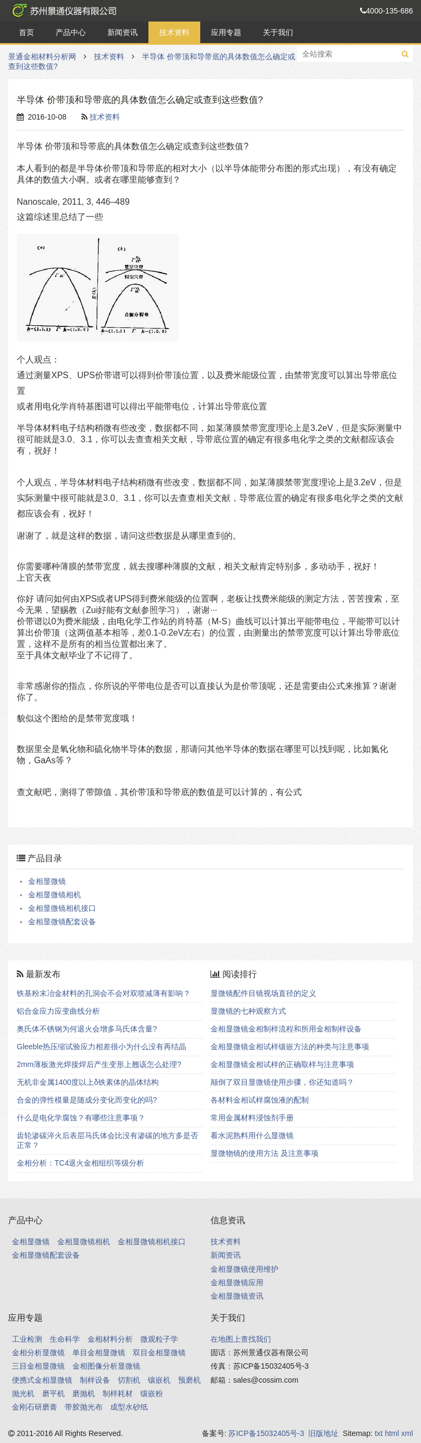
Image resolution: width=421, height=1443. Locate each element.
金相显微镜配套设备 (62, 921)
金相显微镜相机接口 (62, 908)
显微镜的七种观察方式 (248, 1011)
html (392, 1433)
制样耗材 (118, 1393)
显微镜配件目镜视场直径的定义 (263, 993)
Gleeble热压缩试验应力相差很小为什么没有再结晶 (101, 1046)
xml (407, 1433)
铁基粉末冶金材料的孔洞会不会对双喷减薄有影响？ (104, 993)
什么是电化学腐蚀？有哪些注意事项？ (81, 1117)
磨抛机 (83, 1393)
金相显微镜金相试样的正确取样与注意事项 (282, 1064)
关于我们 (278, 32)
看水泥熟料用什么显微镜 (252, 1135)
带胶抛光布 (84, 1407)
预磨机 (189, 1380)
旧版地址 (323, 1433)
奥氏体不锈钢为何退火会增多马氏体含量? (87, 1028)
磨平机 (53, 1393)
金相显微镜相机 (54, 894)
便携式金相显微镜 (42, 1380)
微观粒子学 (159, 1339)
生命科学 (65, 1339)
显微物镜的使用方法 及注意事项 (264, 1153)
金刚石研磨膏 (34, 1407)
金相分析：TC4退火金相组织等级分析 (80, 1163)
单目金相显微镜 (98, 1352)
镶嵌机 (159, 1380)
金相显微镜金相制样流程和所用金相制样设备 (286, 1028)
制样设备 (95, 1380)
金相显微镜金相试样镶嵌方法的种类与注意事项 (289, 1046)
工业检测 (27, 1339)
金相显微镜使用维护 (244, 1269)
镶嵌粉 (151, 1393)
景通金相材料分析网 (62, 11)
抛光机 (23, 1393)
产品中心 (71, 32)
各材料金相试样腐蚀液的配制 (259, 1100)
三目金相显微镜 (38, 1366)
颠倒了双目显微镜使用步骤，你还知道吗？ (282, 1082)
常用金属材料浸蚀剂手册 (252, 1117)
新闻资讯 (122, 32)
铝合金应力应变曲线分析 (58, 1011)
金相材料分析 (110, 1339)
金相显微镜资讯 (236, 1296)
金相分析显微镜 (38, 1352)
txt (379, 1433)
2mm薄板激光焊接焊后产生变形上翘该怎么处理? (99, 1064)
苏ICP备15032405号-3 (266, 1433)
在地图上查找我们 (240, 1339)
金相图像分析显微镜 (106, 1366)
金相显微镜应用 (236, 1282)
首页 (26, 32)
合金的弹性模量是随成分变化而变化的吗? (87, 1100)
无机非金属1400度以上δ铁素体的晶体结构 (88, 1082)
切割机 (129, 1380)
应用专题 (226, 32)
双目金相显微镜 (159, 1352)
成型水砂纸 (129, 1407)
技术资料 (174, 32)
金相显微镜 (47, 881)
